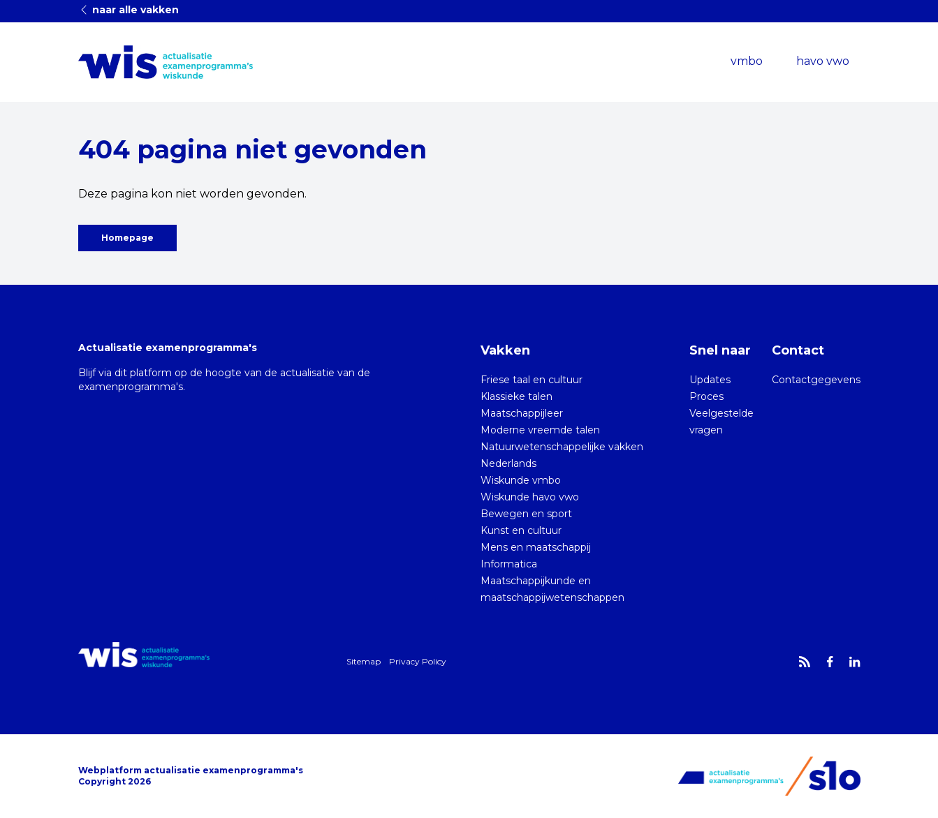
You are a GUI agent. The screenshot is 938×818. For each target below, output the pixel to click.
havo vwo (822, 61)
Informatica (509, 564)
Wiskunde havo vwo (530, 497)
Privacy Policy (417, 661)
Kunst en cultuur (521, 530)
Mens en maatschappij (536, 547)
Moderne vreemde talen (540, 430)
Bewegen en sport (526, 513)
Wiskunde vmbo (521, 480)
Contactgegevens (816, 379)
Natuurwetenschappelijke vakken (562, 446)
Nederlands (508, 463)
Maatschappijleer (522, 413)
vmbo (747, 61)
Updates (710, 379)
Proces (706, 396)
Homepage (127, 237)
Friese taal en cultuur (531, 379)
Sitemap (363, 661)
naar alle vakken (128, 9)
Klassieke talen (516, 396)
